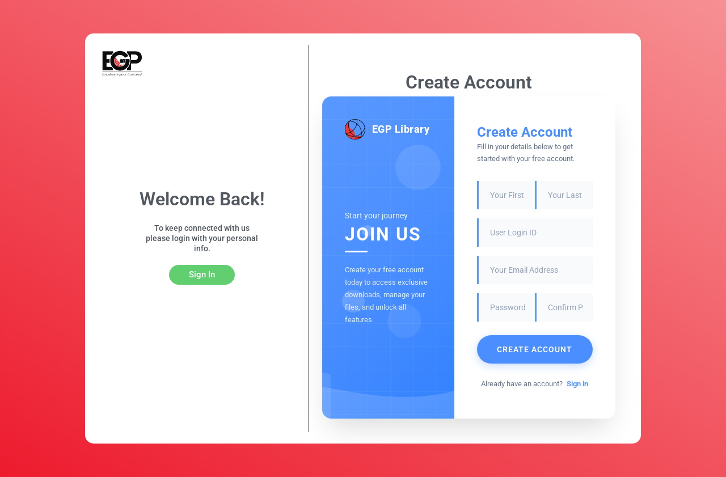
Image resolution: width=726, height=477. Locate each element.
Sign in (577, 383)
